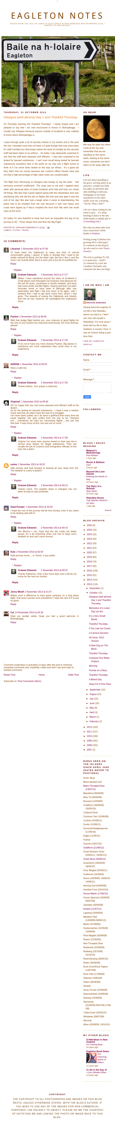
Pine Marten (92, 455)
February (94, 721)
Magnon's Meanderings (93, 451)
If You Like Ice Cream (100, 628)
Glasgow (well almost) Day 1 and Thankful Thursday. (41, 117)
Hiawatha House (95, 498)
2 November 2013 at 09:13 (54, 485)
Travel (25, 230)
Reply (13, 264)
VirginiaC (15, 401)
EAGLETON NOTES (57, 16)
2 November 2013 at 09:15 (54, 570)
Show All (108, 510)
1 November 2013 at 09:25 (33, 364)
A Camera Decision (98, 633)
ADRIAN (15, 364)
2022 (89, 543)
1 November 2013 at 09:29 (34, 401)
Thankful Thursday (98, 624)
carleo (14, 464)
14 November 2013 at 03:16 (29, 612)
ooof (88, 465)
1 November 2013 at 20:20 (39, 507)
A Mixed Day (95, 679)
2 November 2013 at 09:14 (54, 528)
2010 (89, 736)
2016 (89, 570)
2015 (89, 575)
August (93, 694)
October (94, 593)
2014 (89, 580)
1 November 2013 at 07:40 (34, 249)
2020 (89, 552)
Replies (17, 270)
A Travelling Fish (91, 221)
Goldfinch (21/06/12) (93, 847)
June (92, 703)
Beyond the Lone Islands (95, 472)
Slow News (91, 491)
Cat (12, 612)
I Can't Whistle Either (96, 1072)
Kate (13, 552)
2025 (89, 530)
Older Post (73, 675)
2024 (89, 534)
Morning (93, 666)
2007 (89, 750)
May (92, 708)
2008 (89, 745)
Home (42, 675)
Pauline (15, 316)
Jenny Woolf (17, 592)
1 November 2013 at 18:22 (31, 464)
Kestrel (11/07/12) (92, 909)
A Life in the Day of (96, 1070)
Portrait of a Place (98, 670)
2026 (89, 525)
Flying (16, 230)
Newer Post (9, 675)
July (92, 699)
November (95, 588)
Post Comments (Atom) (29, 681)
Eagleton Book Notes (97, 1051)
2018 (89, 561)
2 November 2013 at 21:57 (38, 592)
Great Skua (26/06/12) (94, 859)
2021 (89, 548)
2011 (89, 731)
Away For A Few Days (100, 684)
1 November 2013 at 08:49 (32, 316)
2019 (89, 557)
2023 (89, 539)
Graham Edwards (27, 274)
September (95, 689)
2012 (89, 727)
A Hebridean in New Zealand (97, 1040)
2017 (89, 566)
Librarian (15, 249)
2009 (89, 740)
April (92, 712)
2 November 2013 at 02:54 (29, 552)
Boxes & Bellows (95, 462)
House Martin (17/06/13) (95, 893)
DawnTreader (18, 507)
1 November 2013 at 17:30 (54, 382)
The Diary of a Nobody (93, 487)
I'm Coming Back (94, 1044)
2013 (89, 584)
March (93, 717)
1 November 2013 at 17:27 (54, 274)
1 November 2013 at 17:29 (54, 340)
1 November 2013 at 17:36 (54, 438)
